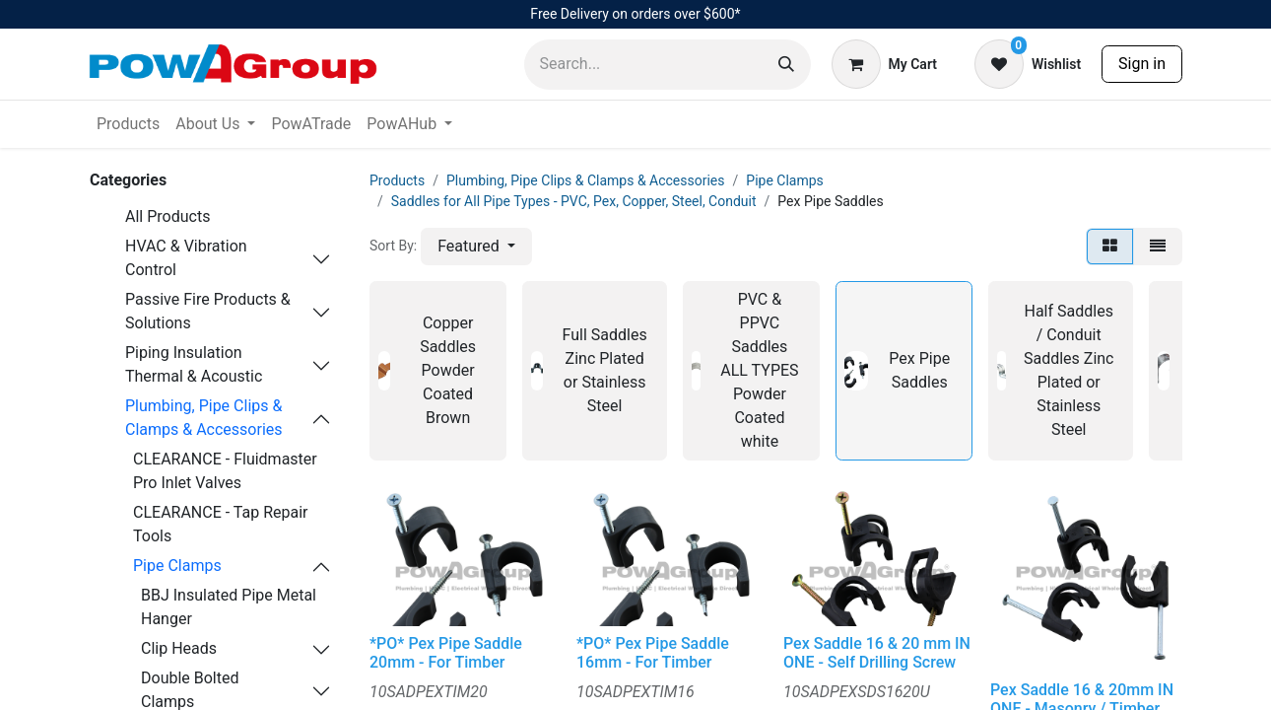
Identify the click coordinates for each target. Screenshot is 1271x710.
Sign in (1142, 63)
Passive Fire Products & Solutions (208, 311)
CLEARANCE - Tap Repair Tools (220, 524)
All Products (167, 216)
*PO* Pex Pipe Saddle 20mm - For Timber (445, 653)
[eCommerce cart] (884, 64)
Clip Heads (179, 648)
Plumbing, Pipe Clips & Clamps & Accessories (204, 417)
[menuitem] (128, 124)
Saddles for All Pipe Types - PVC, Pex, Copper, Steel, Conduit (574, 201)
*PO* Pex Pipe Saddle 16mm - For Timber (652, 653)
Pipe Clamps (177, 565)
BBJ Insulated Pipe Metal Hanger (228, 607)
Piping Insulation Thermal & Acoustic (193, 364)
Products (397, 180)
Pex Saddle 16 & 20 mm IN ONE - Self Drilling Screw (876, 653)
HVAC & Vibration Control (186, 258)
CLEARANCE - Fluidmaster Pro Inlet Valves (225, 471)
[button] (476, 246)
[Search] (786, 64)
